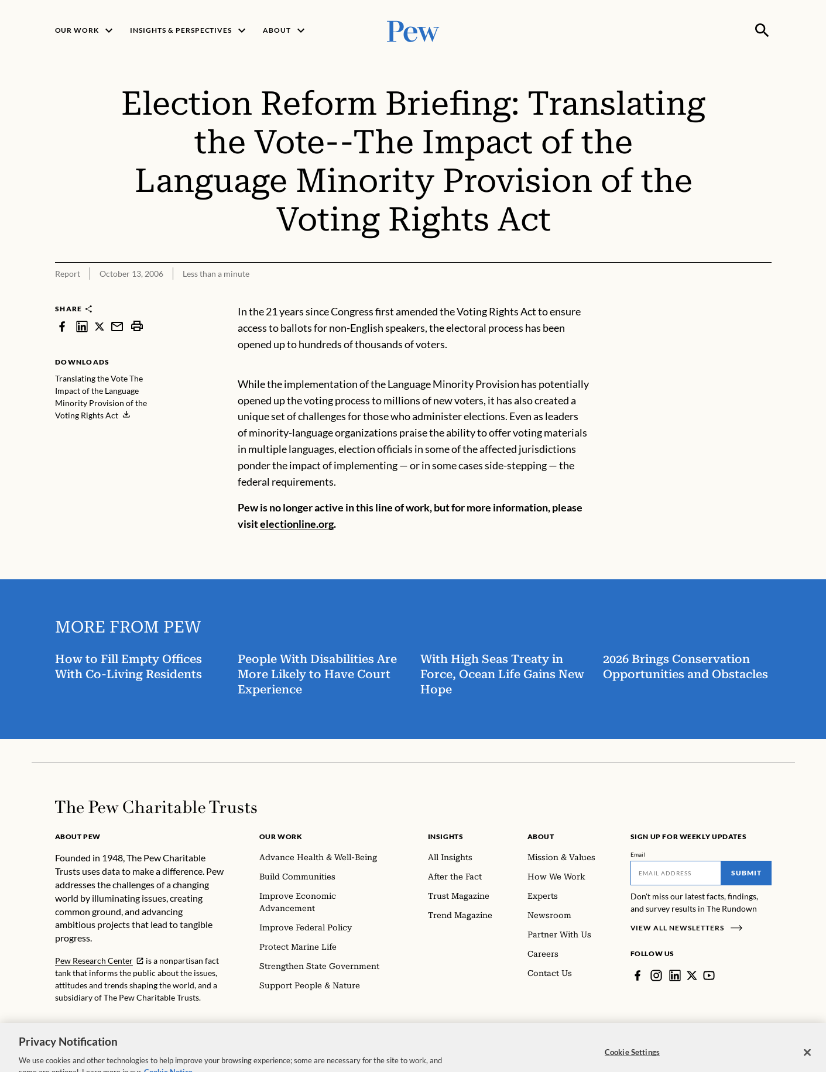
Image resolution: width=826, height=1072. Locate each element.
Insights (446, 836)
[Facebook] (637, 975)
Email (638, 854)
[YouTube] (709, 975)
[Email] (675, 873)
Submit (746, 872)
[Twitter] (692, 975)
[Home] (156, 806)
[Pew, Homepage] (413, 30)
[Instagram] (656, 975)
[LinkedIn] (675, 975)
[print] (137, 326)
